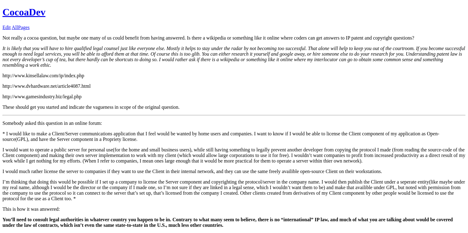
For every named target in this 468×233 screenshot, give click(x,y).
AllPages (21, 27)
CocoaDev (24, 12)
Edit (6, 27)
